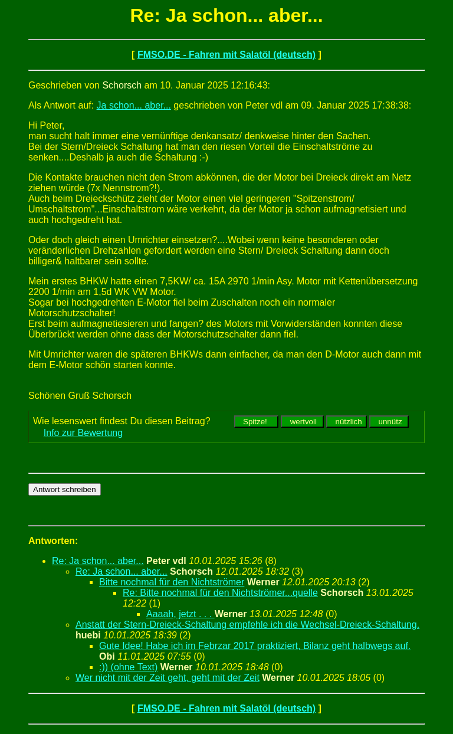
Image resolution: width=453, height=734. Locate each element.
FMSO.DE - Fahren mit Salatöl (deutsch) (226, 55)
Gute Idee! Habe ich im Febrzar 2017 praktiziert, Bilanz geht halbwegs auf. (255, 646)
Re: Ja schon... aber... (98, 561)
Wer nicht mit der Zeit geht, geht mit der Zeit (168, 678)
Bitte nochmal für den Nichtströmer (171, 582)
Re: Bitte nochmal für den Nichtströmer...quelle (220, 593)
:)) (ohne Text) (128, 667)
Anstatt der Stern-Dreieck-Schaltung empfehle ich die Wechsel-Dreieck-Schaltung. (247, 625)
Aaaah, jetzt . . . (180, 614)
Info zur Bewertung (83, 433)
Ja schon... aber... (134, 105)
